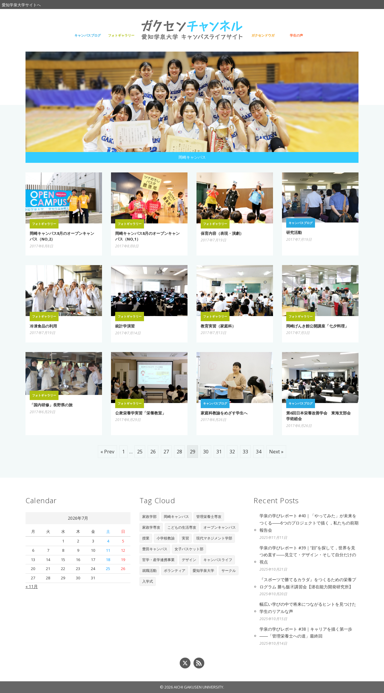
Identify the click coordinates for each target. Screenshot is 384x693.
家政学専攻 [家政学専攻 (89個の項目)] (151, 527)
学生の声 (296, 35)
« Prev (107, 451)
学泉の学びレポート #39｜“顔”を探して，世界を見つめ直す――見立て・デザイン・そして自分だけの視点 (308, 555)
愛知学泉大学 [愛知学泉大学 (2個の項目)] (203, 570)
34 (258, 451)
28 (179, 451)
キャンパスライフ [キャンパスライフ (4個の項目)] (217, 559)
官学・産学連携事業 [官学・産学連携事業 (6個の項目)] (158, 559)
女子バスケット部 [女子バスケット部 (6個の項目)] (189, 548)
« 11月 (32, 586)
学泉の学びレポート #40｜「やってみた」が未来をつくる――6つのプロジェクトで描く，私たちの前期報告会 (309, 523)
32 (232, 451)
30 (205, 451)
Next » (276, 451)
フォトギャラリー (121, 35)
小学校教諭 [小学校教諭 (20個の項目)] (166, 538)
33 (245, 451)
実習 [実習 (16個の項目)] (185, 538)
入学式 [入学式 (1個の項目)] (147, 581)
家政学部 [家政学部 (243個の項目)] (149, 516)
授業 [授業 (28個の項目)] (145, 538)
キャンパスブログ (87, 35)
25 (139, 451)
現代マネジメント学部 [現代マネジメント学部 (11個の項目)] (214, 538)
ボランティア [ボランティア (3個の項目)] (174, 570)
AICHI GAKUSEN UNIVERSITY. (199, 687)
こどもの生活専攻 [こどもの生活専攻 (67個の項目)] (181, 527)
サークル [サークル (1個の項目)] (228, 570)
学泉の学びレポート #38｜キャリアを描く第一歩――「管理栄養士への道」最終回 (306, 632)
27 (166, 451)
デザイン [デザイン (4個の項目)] (189, 559)
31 (219, 451)
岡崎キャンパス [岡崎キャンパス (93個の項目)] (176, 516)
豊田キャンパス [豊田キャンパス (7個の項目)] (154, 548)
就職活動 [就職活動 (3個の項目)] (149, 570)
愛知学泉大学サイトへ (21, 4)
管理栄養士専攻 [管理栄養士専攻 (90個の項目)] (208, 516)
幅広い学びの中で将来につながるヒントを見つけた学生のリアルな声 (308, 607)
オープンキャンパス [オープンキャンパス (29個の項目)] (219, 527)
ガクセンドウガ (262, 35)
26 (153, 451)
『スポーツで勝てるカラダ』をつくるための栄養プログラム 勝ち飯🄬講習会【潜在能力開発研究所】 (308, 583)
